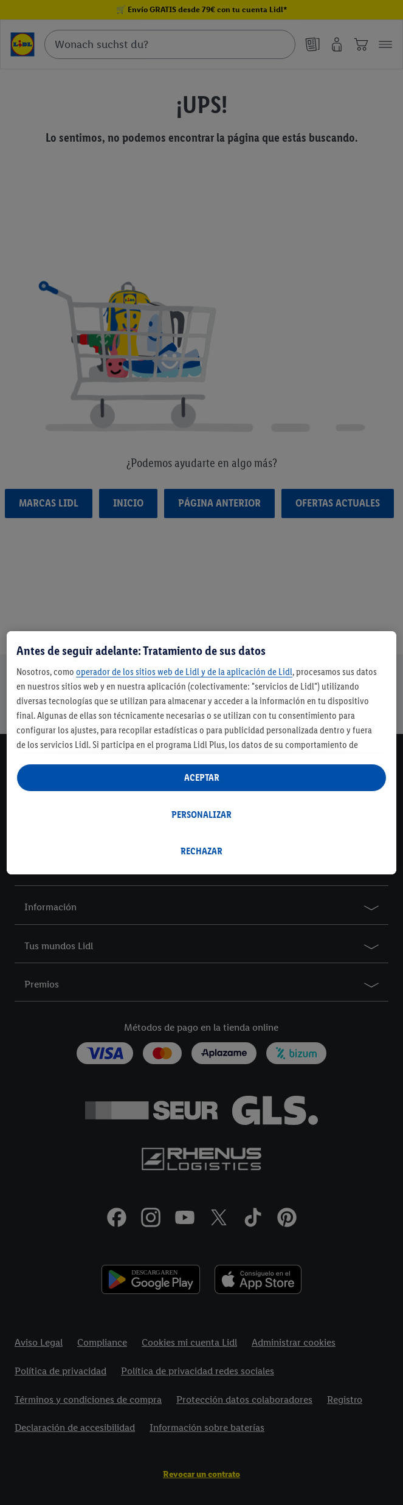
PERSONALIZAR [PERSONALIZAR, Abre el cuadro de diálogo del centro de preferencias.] (201, 814)
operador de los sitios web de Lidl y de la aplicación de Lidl (184, 671)
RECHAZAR (201, 851)
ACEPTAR (201, 777)
